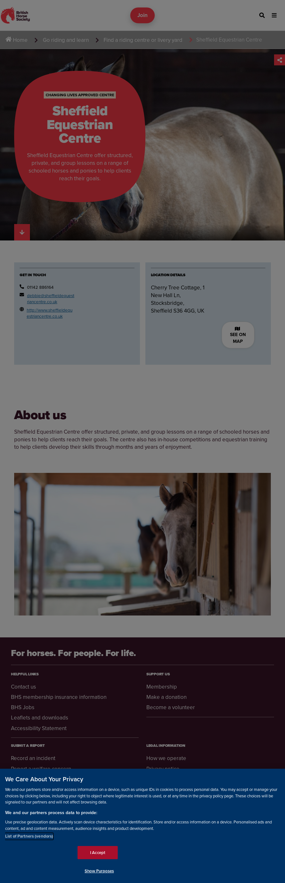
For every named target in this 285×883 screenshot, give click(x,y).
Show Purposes (99, 871)
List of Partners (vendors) (29, 836)
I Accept (97, 853)
